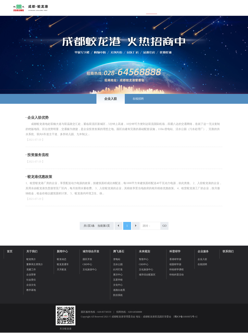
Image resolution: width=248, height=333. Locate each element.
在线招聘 (138, 98)
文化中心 (118, 284)
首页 (9, 251)
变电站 (116, 259)
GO (164, 225)
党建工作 (31, 269)
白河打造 (118, 269)
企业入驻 (110, 98)
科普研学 (174, 251)
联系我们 (228, 251)
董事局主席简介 (34, 264)
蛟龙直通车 (63, 264)
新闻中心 (62, 251)
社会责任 (31, 279)
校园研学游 (175, 264)
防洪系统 (118, 295)
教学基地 (31, 290)
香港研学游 (175, 259)
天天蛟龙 (61, 269)
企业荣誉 (31, 274)
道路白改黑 (119, 290)
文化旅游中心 (90, 269)
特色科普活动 (176, 274)
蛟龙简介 (31, 259)
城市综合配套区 (147, 274)
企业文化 (31, 284)
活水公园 (118, 264)
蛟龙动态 (61, 259)
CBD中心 (87, 264)
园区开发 (87, 259)
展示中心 (118, 274)
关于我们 (31, 251)
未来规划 (144, 251)
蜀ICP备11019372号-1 (185, 316)
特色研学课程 (176, 269)
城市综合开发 (91, 251)
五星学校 (118, 279)
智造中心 (143, 259)
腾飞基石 (118, 251)
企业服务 (203, 251)
